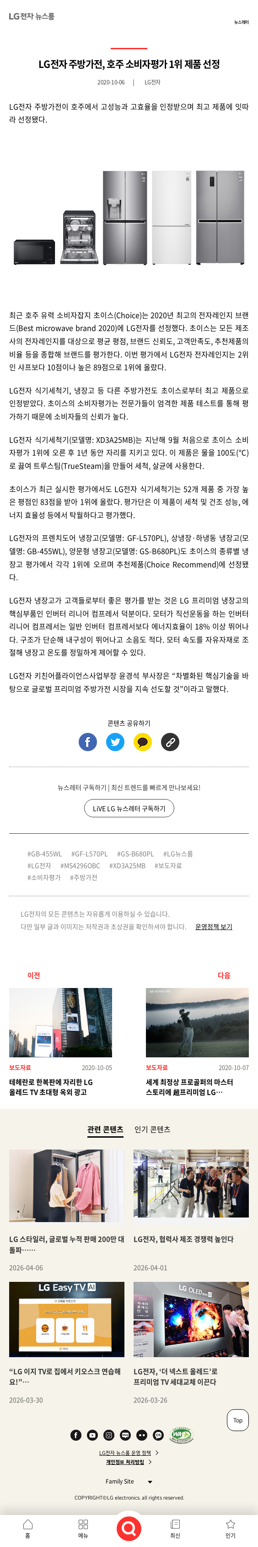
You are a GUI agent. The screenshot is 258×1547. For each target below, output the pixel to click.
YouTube (92, 1435)
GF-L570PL (91, 853)
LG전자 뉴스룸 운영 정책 (125, 1453)
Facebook (75, 1435)
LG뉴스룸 (180, 853)
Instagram (108, 1435)
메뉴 (83, 1535)
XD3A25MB (129, 865)
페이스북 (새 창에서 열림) (88, 742)
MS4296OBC (82, 865)
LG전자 (41, 865)
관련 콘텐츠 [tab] (105, 1128)
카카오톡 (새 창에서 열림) (143, 742)
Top (237, 1420)
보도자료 (170, 865)
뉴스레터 (241, 22)
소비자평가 (46, 877)
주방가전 (85, 877)
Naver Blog (125, 1435)
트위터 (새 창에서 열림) (115, 742)
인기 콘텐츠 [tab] (152, 1129)
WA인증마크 (181, 1435)
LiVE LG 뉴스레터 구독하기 (129, 808)
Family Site (126, 1481)
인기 (231, 1535)
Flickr (141, 1435)
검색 (129, 1528)
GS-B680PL (137, 853)
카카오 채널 (158, 1435)
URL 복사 (170, 742)
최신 (175, 1535)
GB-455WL (46, 853)
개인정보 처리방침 (125, 1462)
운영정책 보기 (213, 926)
